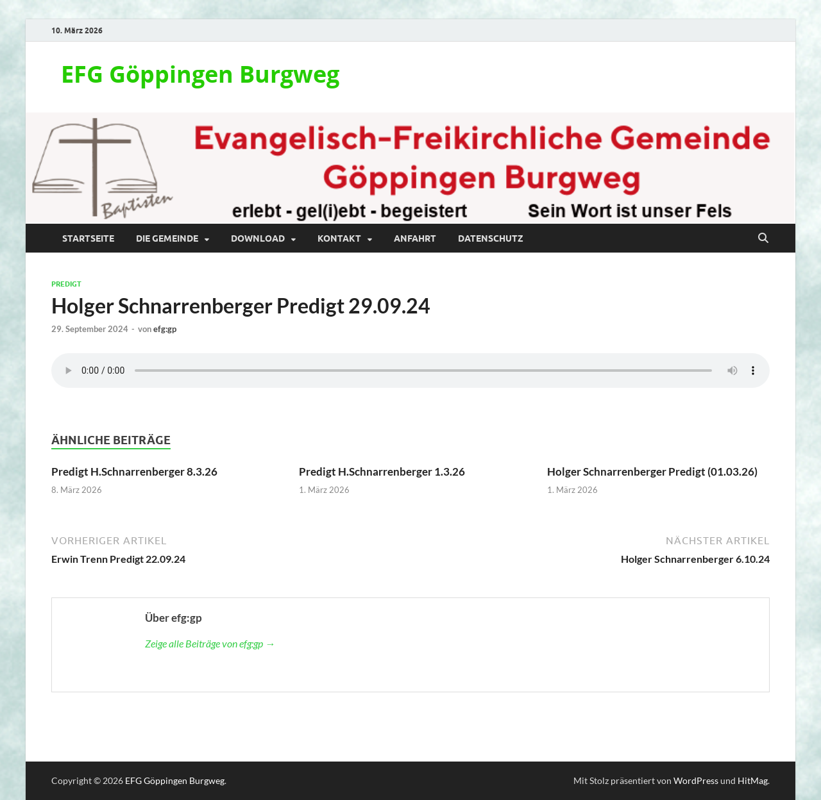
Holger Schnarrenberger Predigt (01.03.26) (652, 471)
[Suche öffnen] (763, 238)
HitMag (753, 780)
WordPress (695, 780)
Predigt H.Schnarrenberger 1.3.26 (382, 471)
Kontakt (339, 238)
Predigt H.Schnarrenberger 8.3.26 (134, 471)
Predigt (66, 283)
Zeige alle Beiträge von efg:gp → (210, 643)
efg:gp (164, 329)
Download (258, 238)
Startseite (88, 238)
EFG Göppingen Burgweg (200, 74)
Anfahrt (415, 238)
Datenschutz (490, 238)
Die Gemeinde (167, 238)
